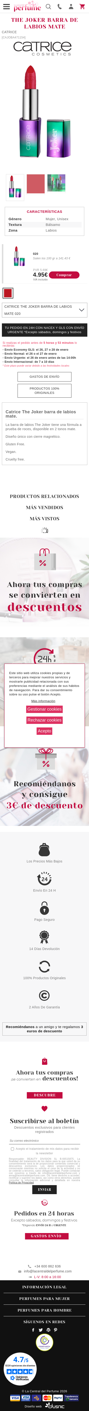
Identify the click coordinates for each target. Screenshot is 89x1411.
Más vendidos (44, 507)
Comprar (64, 275)
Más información (43, 701)
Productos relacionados (44, 496)
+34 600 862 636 (47, 1266)
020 (35, 254)
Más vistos (45, 519)
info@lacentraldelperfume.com (48, 1271)
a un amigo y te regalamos (44, 1029)
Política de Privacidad (21, 1182)
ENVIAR (44, 1190)
